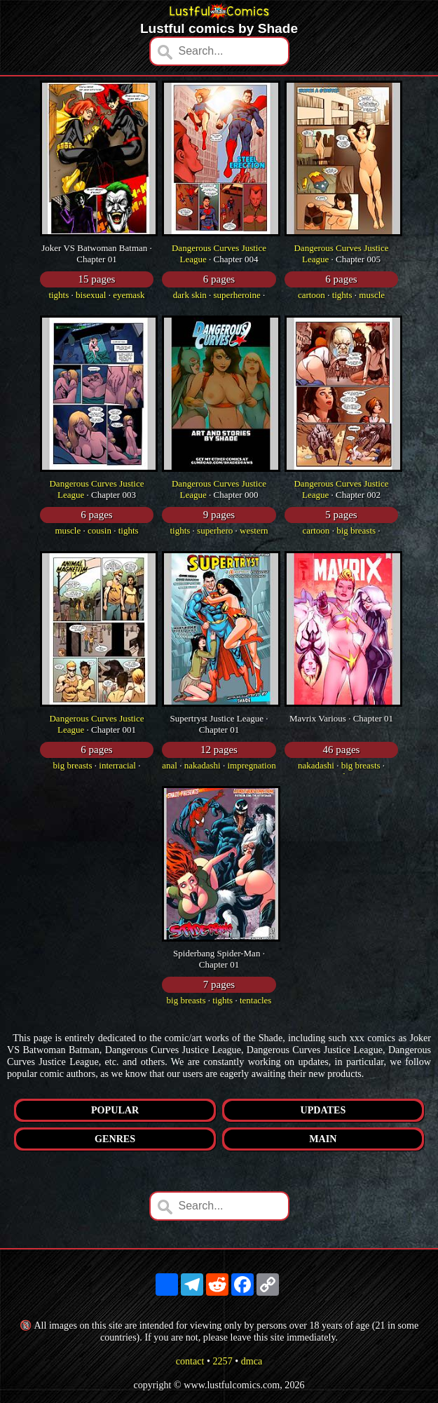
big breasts (356, 530)
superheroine (237, 295)
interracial (117, 765)
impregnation (251, 765)
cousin (99, 530)
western (254, 530)
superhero (215, 530)
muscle (372, 295)
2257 (222, 1361)
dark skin (190, 295)
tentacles (255, 1000)
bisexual (91, 295)
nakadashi (202, 765)
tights (58, 295)
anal (169, 765)
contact (190, 1361)
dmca (252, 1361)
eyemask (128, 295)
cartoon (311, 295)
